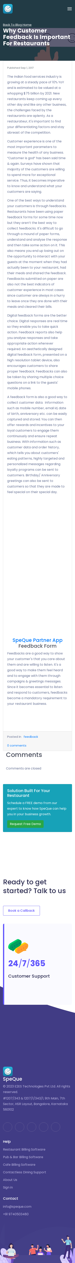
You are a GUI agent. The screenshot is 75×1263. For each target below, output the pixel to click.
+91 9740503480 (16, 1214)
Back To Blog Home (17, 25)
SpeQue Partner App (38, 640)
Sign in (8, 1188)
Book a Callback (21, 910)
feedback (31, 737)
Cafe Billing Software (19, 1165)
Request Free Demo (25, 824)
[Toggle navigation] (69, 8)
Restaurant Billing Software (24, 1150)
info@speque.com (17, 1207)
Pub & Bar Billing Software (23, 1157)
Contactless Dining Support (24, 1172)
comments (16, 745)
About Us (10, 1180)
